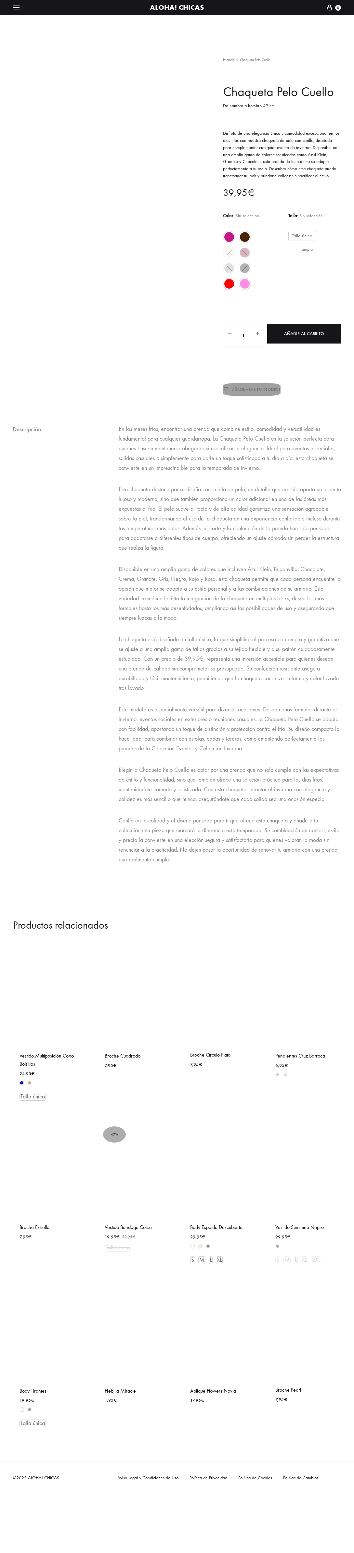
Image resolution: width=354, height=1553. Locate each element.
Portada (229, 60)
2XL (316, 1251)
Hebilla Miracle (120, 1382)
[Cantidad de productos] (241, 337)
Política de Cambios (300, 1469)
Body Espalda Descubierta (216, 1219)
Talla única (301, 235)
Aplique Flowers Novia (213, 1382)
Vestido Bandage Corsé (128, 1219)
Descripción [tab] (28, 421)
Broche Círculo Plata (210, 1047)
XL (219, 1251)
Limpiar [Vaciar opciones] (307, 249)
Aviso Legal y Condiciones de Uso (147, 1469)
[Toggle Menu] (16, 7)
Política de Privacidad (208, 1469)
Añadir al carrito (303, 333)
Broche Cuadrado (122, 1048)
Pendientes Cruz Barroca (300, 1048)
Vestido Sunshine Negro (299, 1219)
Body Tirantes (33, 1382)
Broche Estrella (34, 1219)
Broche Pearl (288, 1382)
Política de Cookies (255, 1469)
